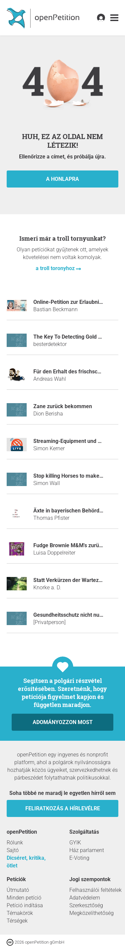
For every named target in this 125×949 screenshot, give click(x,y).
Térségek (17, 921)
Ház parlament (86, 850)
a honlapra (62, 179)
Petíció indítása (25, 905)
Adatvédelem (84, 898)
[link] (114, 18)
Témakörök (20, 913)
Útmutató (18, 890)
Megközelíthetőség (91, 913)
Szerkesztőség (86, 905)
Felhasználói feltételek (95, 890)
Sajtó (13, 850)
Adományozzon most (63, 722)
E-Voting (79, 858)
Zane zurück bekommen (62, 406)
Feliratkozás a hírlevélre (62, 808)
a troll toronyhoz (56, 268)
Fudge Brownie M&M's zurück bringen (78, 545)
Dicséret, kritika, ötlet (26, 862)
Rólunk (15, 842)
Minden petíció (24, 898)
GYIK (75, 842)
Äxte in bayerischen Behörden (69, 510)
